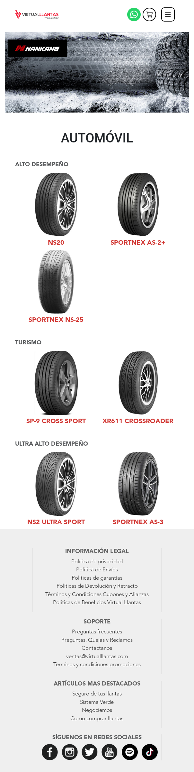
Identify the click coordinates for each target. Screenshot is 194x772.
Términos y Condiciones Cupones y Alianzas (97, 594)
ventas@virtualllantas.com (97, 656)
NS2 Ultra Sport (56, 522)
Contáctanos (97, 648)
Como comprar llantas (96, 719)
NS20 (56, 243)
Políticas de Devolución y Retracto (97, 586)
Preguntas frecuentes (97, 632)
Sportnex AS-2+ (137, 243)
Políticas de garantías (97, 578)
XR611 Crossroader (137, 421)
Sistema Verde (97, 702)
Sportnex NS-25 (56, 320)
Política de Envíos (97, 570)
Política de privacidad (97, 562)
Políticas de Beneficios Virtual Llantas (97, 602)
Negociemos (97, 710)
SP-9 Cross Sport (56, 421)
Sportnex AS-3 (138, 522)
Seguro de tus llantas (97, 694)
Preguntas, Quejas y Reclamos (97, 640)
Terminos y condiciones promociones (97, 665)
